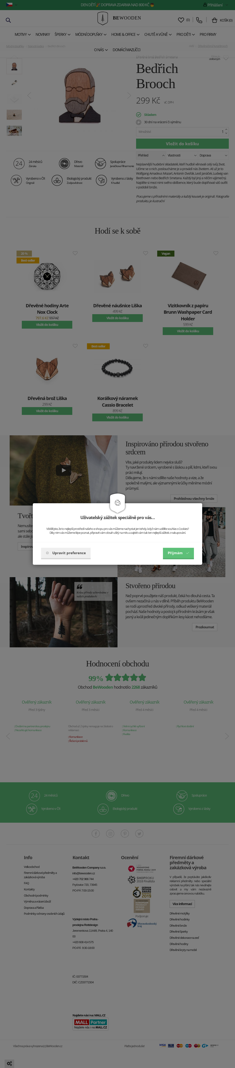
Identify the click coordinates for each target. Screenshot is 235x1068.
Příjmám (178, 553)
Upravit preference (66, 553)
